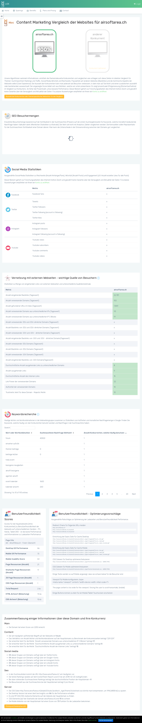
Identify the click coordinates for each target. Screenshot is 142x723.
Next (134, 494)
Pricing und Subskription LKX (16, 706)
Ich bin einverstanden (105, 720)
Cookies (14, 718)
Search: (19, 427)
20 (127, 494)
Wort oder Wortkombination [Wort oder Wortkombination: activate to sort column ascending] (18, 433)
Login (137, 4)
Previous (89, 494)
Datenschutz (92, 720)
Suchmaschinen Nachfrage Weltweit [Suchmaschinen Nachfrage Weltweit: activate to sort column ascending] (56, 433)
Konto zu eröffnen (100, 91)
